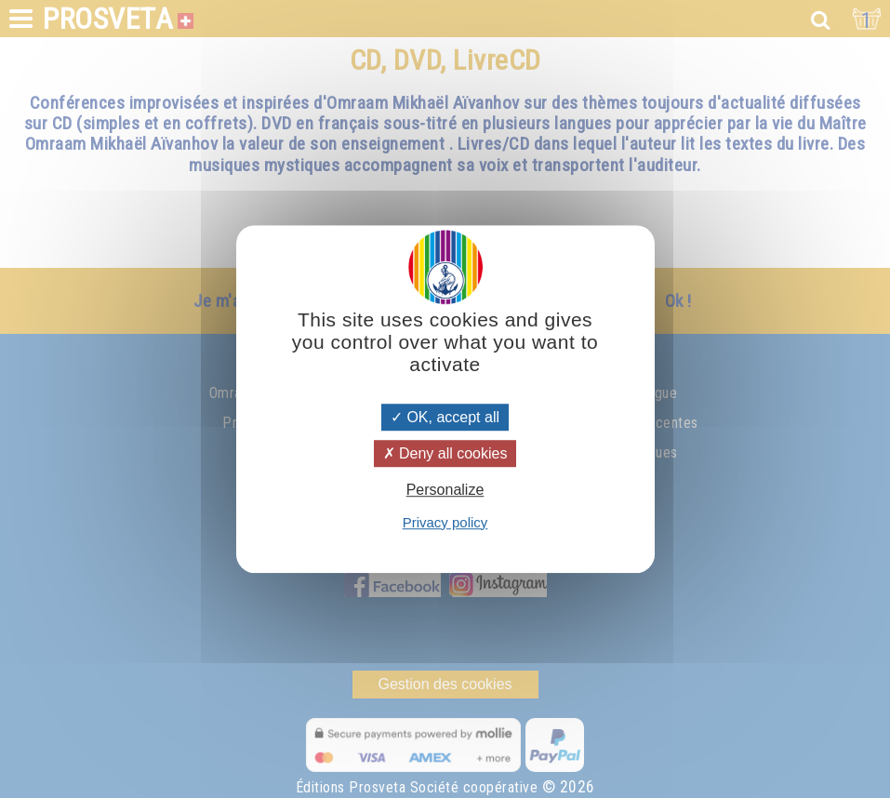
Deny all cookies (445, 453)
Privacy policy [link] (445, 522)
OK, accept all (445, 417)
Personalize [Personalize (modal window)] (445, 491)
